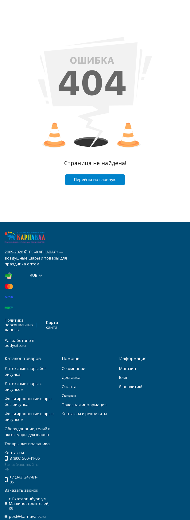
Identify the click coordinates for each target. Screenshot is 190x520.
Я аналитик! (130, 386)
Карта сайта (52, 325)
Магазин (127, 368)
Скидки (69, 395)
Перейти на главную (95, 179)
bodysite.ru (15, 345)
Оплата (69, 386)
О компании (73, 368)
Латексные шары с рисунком (23, 386)
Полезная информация (84, 404)
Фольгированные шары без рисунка (28, 401)
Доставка (71, 377)
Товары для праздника (27, 444)
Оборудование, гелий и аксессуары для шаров (28, 432)
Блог (123, 377)
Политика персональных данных (19, 324)
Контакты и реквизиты (84, 413)
